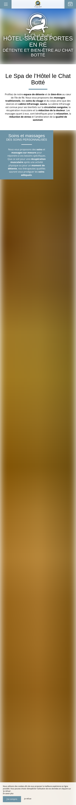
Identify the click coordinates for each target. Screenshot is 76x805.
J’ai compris (12, 799)
